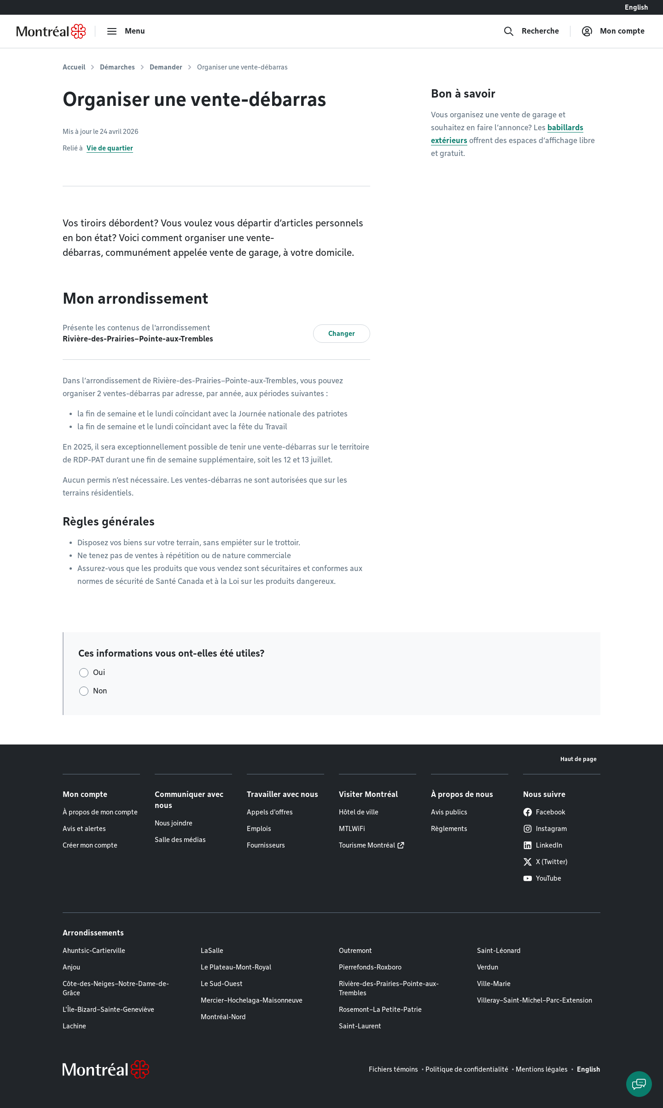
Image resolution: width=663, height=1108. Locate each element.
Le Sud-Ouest (222, 983)
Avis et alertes (84, 828)
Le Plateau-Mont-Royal (236, 967)
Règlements (449, 828)
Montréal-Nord (223, 1017)
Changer (341, 333)
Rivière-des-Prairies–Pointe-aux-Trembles (389, 988)
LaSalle (212, 950)
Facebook (544, 812)
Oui (99, 672)
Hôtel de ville (358, 812)
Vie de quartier (110, 148)
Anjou (71, 967)
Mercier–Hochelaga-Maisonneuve (251, 1000)
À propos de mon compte (100, 812)
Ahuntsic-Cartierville (94, 950)
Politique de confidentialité (466, 1069)
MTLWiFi (352, 828)
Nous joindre (173, 823)
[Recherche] (531, 31)
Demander (166, 67)
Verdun (487, 967)
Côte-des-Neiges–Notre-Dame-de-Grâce (116, 988)
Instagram (545, 828)
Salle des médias (180, 839)
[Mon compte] (613, 31)
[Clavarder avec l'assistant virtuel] (639, 1084)
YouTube (542, 878)
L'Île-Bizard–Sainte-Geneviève (108, 1009)
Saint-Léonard (499, 950)
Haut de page (578, 759)
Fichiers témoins (393, 1069)
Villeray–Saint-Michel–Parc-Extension (534, 1000)
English (636, 7)
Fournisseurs (266, 845)
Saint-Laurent (360, 1026)
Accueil (74, 67)
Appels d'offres (270, 812)
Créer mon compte (90, 845)
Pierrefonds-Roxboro (370, 967)
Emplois (259, 828)
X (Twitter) (545, 861)
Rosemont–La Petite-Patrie (380, 1009)
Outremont (355, 950)
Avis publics (449, 812)
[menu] (126, 31)
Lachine (74, 1026)
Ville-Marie (494, 983)
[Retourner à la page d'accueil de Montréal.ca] (51, 31)
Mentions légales (542, 1069)
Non (100, 691)
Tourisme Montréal (367, 845)
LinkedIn (542, 845)
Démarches (117, 67)
